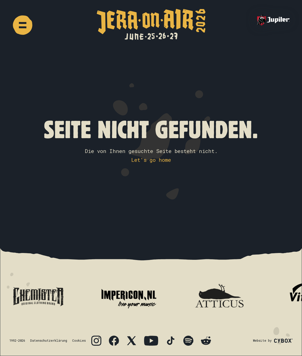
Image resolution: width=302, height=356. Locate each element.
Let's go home (151, 159)
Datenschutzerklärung (48, 340)
